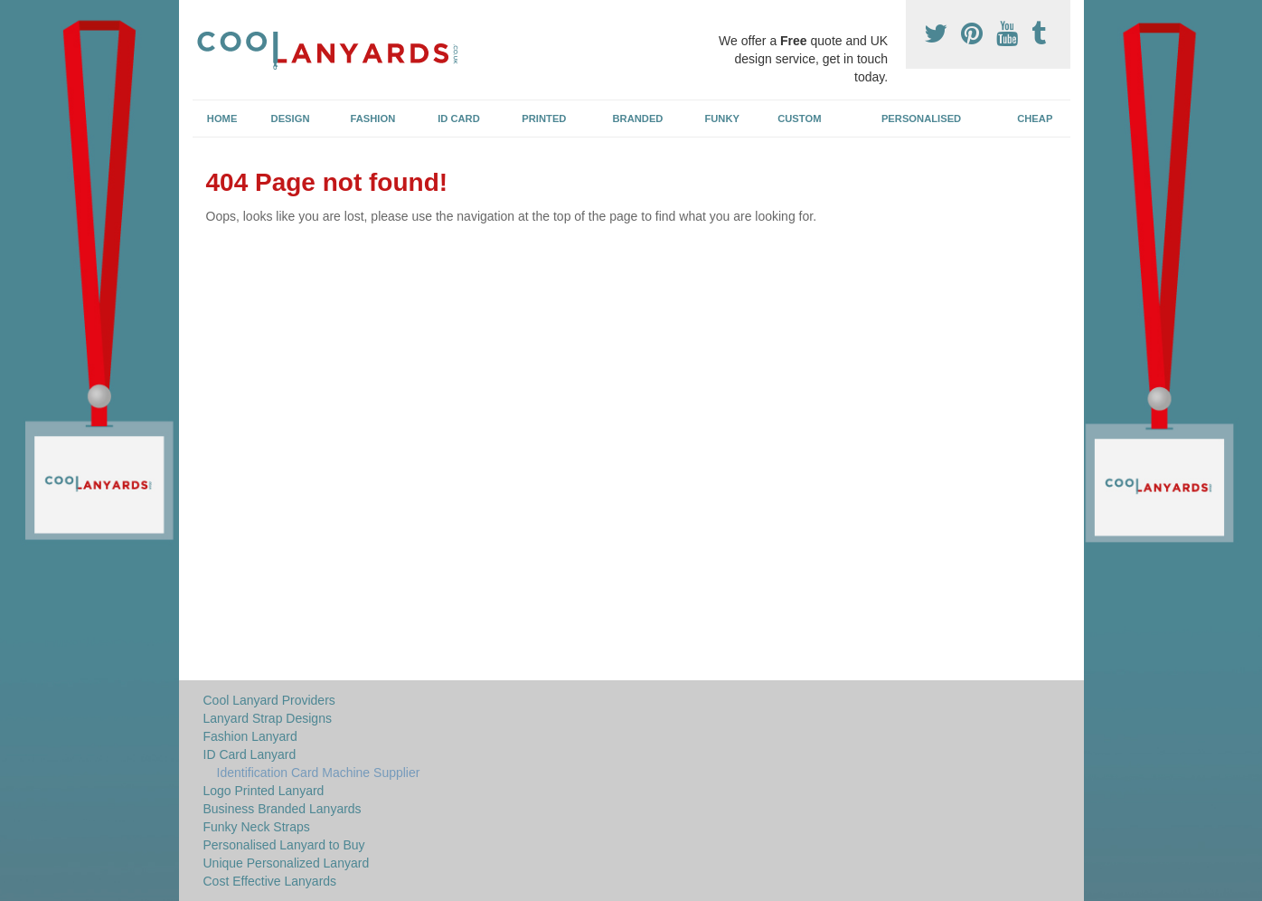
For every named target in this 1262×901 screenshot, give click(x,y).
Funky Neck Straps (256, 827)
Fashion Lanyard (250, 736)
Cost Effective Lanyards (270, 881)
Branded (638, 118)
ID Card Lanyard (250, 754)
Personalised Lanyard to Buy (284, 845)
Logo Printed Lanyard (264, 790)
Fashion (373, 118)
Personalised (921, 118)
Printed (544, 118)
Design (290, 118)
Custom (799, 118)
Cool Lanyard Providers (269, 700)
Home (222, 118)
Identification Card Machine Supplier (318, 772)
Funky (721, 118)
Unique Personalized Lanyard (286, 863)
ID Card (459, 118)
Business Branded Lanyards (282, 808)
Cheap (1034, 118)
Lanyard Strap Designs (267, 718)
